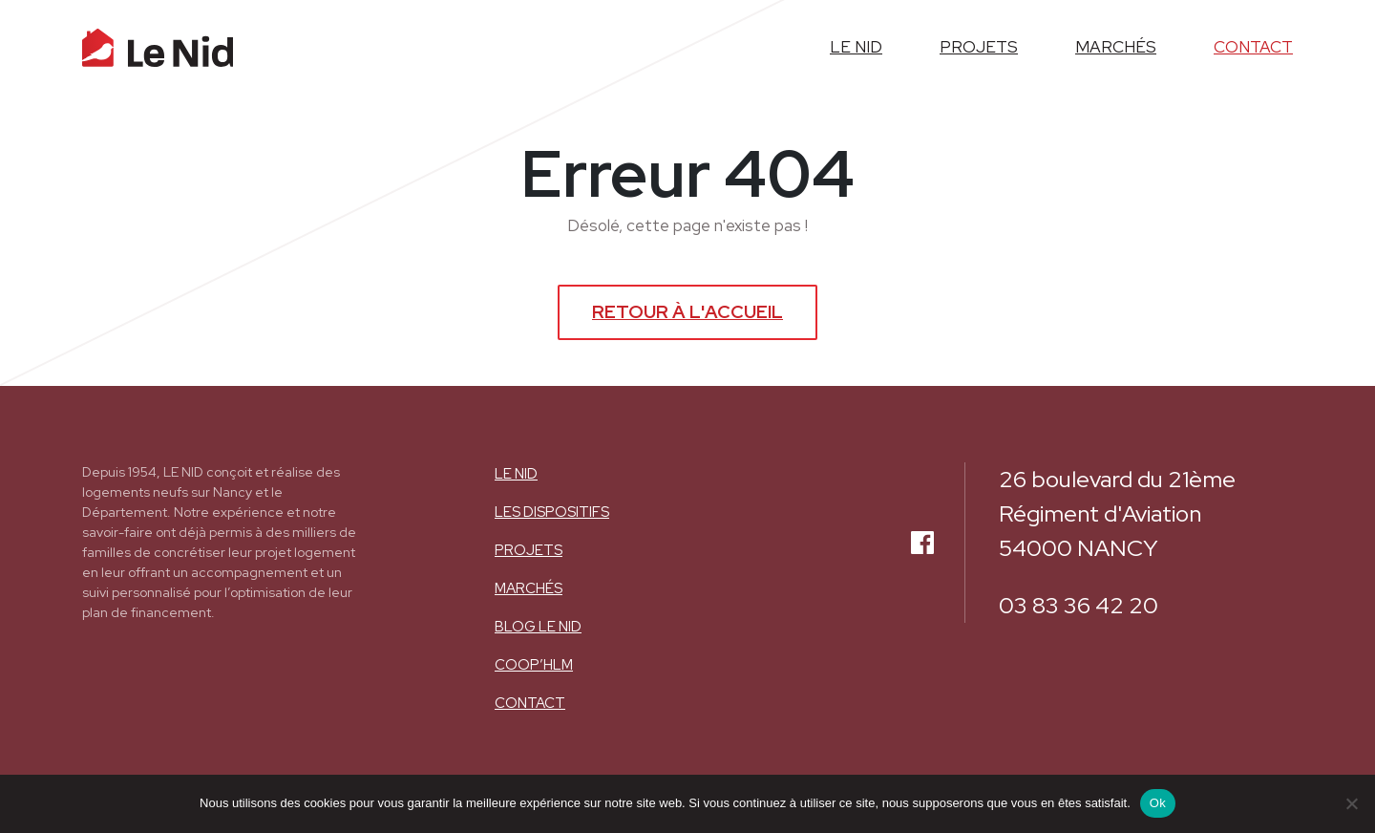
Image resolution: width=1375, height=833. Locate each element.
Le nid (516, 473)
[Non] (1351, 803)
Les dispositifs (552, 512)
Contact (530, 703)
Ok (1158, 803)
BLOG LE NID (538, 626)
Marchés (528, 588)
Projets (528, 550)
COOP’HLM (534, 664)
